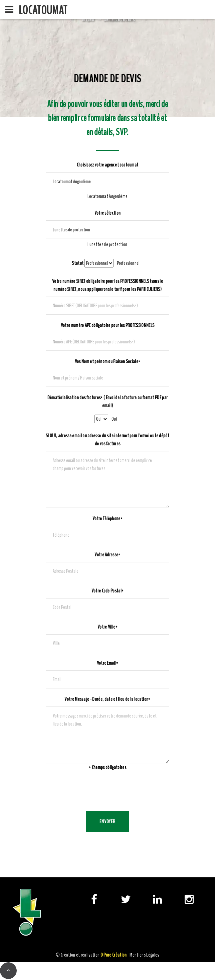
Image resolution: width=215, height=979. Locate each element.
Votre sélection (107, 213)
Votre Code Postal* (107, 590)
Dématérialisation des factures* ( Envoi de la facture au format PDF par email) (107, 401)
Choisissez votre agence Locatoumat (108, 165)
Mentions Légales (144, 955)
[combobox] (107, 196)
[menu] (9, 9)
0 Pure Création (113, 955)
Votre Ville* (107, 627)
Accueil (88, 19)
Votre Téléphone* (107, 518)
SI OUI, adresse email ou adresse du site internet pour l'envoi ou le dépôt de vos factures (107, 439)
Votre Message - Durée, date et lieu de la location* (107, 699)
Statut (77, 263)
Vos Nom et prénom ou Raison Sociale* (108, 361)
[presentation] (96, 791)
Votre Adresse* (107, 554)
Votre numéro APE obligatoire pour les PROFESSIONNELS (108, 325)
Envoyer (107, 821)
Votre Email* (108, 663)
